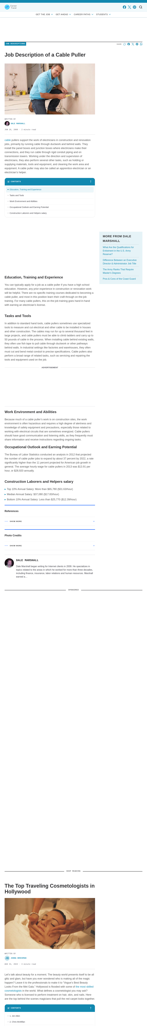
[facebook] (124, 7)
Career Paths (84, 14)
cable (8, 140)
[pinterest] (134, 7)
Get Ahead (63, 14)
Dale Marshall (15, 123)
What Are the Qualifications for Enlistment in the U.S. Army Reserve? (118, 250)
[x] (129, 7)
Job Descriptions (15, 44)
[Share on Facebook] (128, 44)
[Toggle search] (140, 7)
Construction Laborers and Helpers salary (28, 213)
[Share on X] (133, 44)
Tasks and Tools (17, 195)
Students (103, 14)
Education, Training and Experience (27, 189)
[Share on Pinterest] (137, 44)
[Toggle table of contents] (50, 181)
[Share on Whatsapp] (141, 44)
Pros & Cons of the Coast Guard (119, 279)
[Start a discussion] (124, 44)
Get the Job (44, 14)
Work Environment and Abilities (23, 201)
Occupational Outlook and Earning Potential (29, 207)
